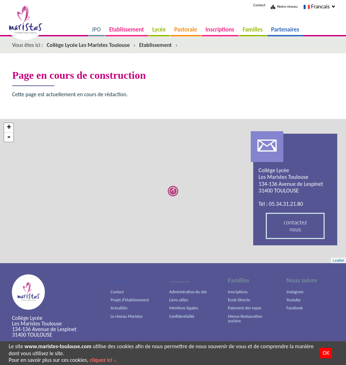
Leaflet (338, 260)
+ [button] (9, 128)
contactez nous (295, 225)
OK (326, 353)
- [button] (8, 137)
